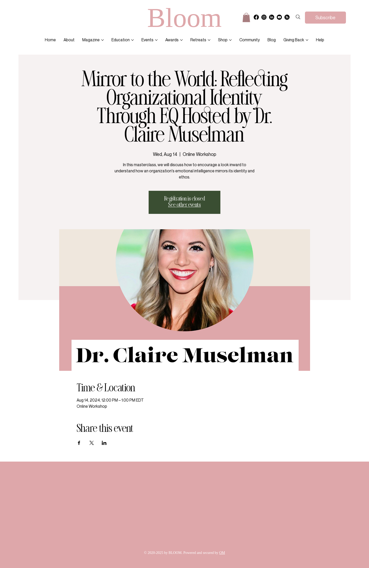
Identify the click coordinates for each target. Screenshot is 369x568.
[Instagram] (263, 17)
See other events (184, 205)
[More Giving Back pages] (307, 40)
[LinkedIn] (271, 17)
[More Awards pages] (181, 40)
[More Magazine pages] (102, 40)
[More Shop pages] (230, 40)
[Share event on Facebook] (79, 443)
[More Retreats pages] (209, 40)
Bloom (184, 18)
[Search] (298, 17)
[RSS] (287, 17)
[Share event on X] (91, 443)
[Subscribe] (325, 18)
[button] (246, 17)
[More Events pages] (156, 40)
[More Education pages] (132, 40)
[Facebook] (256, 17)
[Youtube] (279, 17)
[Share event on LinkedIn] (104, 443)
